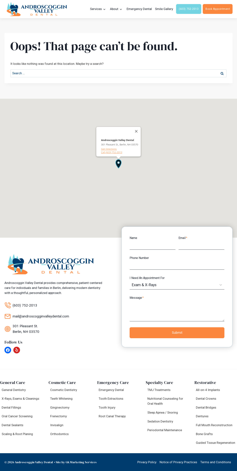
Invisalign (56, 425)
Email (182, 237)
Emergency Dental (139, 9)
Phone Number (140, 257)
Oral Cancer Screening (17, 416)
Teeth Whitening (61, 398)
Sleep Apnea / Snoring (162, 412)
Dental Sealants (12, 425)
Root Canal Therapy (112, 416)
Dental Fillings (11, 407)
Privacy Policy (146, 462)
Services (96, 9)
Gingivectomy (59, 407)
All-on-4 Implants (208, 390)
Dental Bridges (206, 407)
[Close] (136, 130)
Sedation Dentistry (160, 421)
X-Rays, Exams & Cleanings (20, 398)
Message (138, 297)
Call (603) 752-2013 (111, 151)
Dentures (202, 416)
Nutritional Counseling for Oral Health (165, 401)
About (114, 9)
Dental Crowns (206, 398)
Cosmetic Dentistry (63, 390)
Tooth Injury (107, 407)
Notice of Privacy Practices (178, 462)
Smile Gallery (164, 9)
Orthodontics (59, 434)
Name (134, 237)
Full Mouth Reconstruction (214, 425)
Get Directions (109, 148)
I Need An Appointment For (148, 277)
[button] (118, 163)
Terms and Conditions (215, 462)
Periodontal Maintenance (164, 430)
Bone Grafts (204, 434)
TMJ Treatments (159, 390)
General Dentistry (14, 390)
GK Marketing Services (81, 462)
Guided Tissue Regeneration (215, 443)
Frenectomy (58, 416)
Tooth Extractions (111, 398)
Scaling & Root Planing (17, 434)
